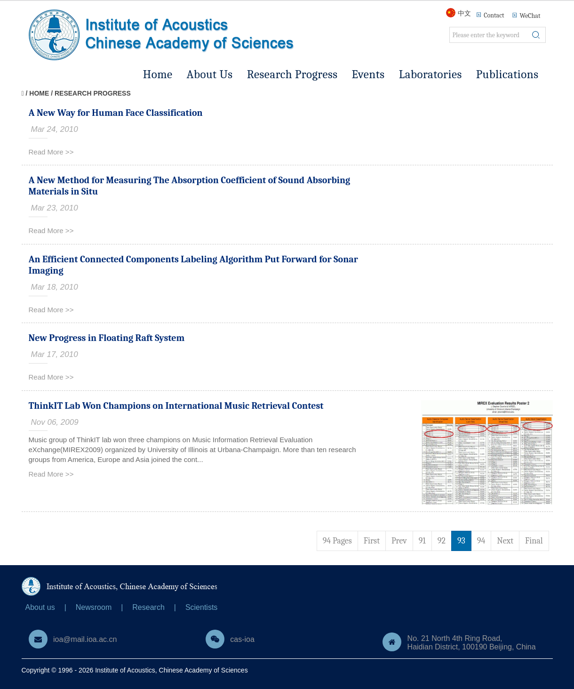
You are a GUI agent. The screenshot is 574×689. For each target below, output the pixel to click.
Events (368, 74)
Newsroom (94, 607)
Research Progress (292, 74)
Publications (507, 74)
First (372, 541)
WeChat (526, 15)
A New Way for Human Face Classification (116, 112)
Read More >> (51, 152)
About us (40, 607)
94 (481, 541)
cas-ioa (242, 639)
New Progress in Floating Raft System (107, 337)
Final (534, 541)
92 (442, 541)
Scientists (201, 607)
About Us (210, 74)
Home (158, 74)
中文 (464, 13)
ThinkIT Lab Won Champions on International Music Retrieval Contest (176, 405)
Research (148, 607)
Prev (399, 541)
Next (505, 541)
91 (422, 541)
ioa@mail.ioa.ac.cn (85, 639)
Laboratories (430, 74)
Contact (494, 15)
